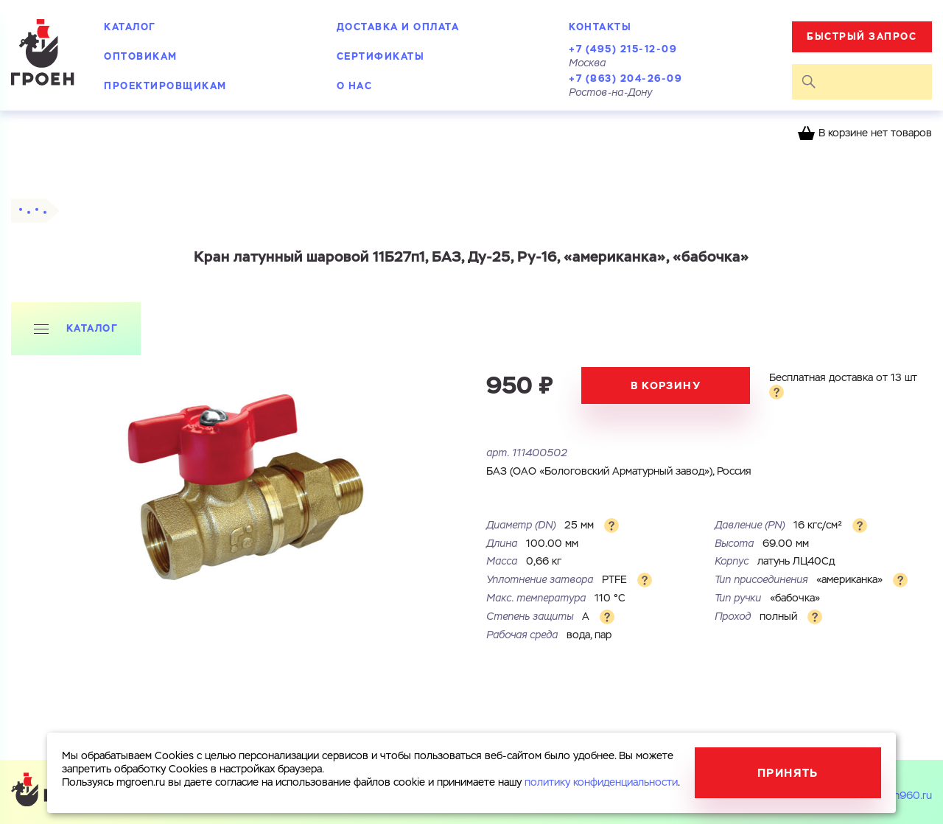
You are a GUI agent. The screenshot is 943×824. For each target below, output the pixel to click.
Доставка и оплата (398, 27)
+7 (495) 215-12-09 (623, 49)
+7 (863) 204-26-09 (625, 78)
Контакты (600, 27)
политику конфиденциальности (601, 783)
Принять (787, 773)
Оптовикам (141, 56)
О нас (355, 86)
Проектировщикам (165, 86)
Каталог (130, 27)
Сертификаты (381, 56)
